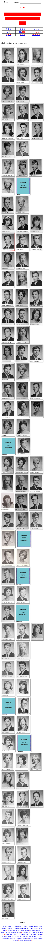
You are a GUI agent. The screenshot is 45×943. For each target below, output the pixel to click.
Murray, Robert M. (25, 940)
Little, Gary (33, 928)
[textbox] (30, 2)
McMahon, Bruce (24, 934)
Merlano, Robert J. (7, 936)
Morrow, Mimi (32, 938)
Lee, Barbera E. (17, 926)
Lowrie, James (24, 930)
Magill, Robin (5, 932)
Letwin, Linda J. (28, 926)
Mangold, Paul (27, 932)
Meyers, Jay (19, 936)
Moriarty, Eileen (22, 938)
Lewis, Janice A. (7, 928)
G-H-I (36, 29)
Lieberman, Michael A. (21, 928)
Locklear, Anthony (13, 930)
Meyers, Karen (28, 936)
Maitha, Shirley (16, 932)
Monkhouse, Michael (9, 938)
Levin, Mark (38, 926)
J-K (8, 32)
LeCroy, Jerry (6, 926)
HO (22, 32)
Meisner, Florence (36, 934)
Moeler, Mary (38, 936)
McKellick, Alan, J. (11, 934)
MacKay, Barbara (35, 930)
